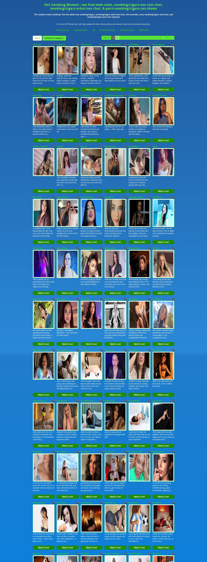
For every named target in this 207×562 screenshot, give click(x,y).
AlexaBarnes (62, 320)
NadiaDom (157, 398)
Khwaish (156, 477)
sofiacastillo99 (63, 438)
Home (37, 38)
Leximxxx (132, 84)
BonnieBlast (134, 123)
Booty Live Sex (62, 30)
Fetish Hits (114, 558)
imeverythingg (86, 202)
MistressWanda (111, 477)
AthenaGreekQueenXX (114, 84)
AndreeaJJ (61, 359)
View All (106, 38)
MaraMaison (157, 280)
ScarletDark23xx (135, 438)
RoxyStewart (134, 241)
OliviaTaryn (37, 162)
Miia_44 (84, 123)
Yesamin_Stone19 (40, 123)
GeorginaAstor (39, 398)
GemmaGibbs (62, 202)
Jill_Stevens (62, 398)
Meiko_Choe (38, 241)
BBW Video (144, 30)
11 (158, 38)
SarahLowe (61, 477)
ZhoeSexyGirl (38, 202)
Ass (94, 30)
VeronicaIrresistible (112, 45)
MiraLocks (37, 438)
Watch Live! (43, 78)
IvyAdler (60, 123)
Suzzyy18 (84, 280)
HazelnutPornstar (160, 84)
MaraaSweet (133, 398)
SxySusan (37, 45)
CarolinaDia (157, 320)
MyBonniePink (158, 359)
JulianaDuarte (86, 398)
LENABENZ (157, 162)
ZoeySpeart (85, 84)
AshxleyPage (86, 477)
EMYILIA (156, 202)
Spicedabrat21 (110, 123)
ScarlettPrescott (87, 320)
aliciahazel (109, 359)
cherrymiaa (85, 241)
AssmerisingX (62, 162)
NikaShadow (134, 280)
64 (168, 38)
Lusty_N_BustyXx (112, 438)
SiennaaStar (62, 241)
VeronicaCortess (39, 320)
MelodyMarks (134, 320)
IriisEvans (157, 438)
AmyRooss (109, 280)
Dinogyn (60, 84)
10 (153, 38)
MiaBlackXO (109, 320)
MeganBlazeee (134, 202)
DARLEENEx (134, 45)
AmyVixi (36, 477)
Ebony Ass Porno (127, 30)
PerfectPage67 (158, 45)
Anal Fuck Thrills (81, 30)
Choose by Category (54, 38)
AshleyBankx (86, 45)
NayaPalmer (38, 359)
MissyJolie (37, 84)
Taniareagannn (63, 280)
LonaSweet (157, 241)
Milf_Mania (85, 359)
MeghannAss (110, 202)
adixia (155, 123)
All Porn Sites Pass (107, 30)
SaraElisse (85, 438)
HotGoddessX (110, 241)
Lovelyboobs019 (135, 359)
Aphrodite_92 (110, 398)
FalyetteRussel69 (136, 162)
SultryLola (61, 45)
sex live (159, 530)
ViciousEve (133, 477)
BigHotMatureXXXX (41, 280)
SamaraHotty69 (87, 162)
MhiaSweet (109, 162)
